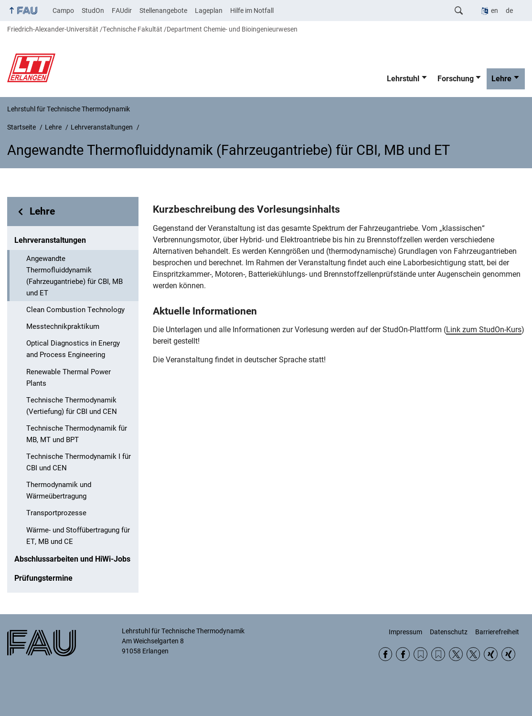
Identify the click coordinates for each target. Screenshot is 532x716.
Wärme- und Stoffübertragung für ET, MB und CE (78, 536)
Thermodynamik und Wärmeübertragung (58, 490)
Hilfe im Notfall (252, 10)
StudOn (93, 10)
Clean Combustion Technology (75, 309)
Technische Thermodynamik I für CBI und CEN (78, 462)
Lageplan (209, 10)
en (494, 10)
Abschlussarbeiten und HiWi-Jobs (72, 559)
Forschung (455, 78)
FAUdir (122, 10)
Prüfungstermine (43, 578)
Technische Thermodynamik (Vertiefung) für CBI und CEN (71, 406)
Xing (491, 654)
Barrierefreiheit (497, 632)
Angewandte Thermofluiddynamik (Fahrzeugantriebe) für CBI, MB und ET (74, 275)
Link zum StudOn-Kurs (483, 329)
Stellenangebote (163, 10)
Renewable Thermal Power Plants (68, 378)
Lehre (501, 78)
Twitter (456, 654)
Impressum (405, 632)
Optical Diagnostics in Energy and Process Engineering (73, 349)
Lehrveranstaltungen (50, 240)
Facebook (386, 654)
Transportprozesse (56, 513)
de (509, 10)
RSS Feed (420, 654)
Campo (63, 10)
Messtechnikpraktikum (62, 326)
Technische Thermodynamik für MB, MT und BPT (76, 434)
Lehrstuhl (403, 78)
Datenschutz (449, 632)
